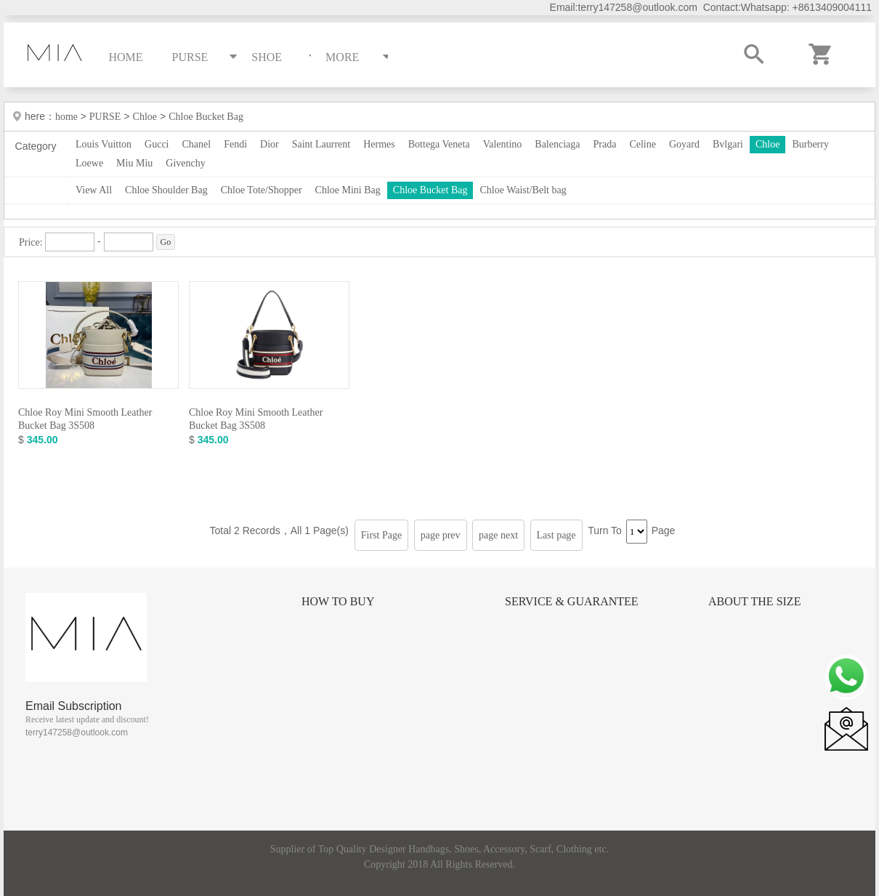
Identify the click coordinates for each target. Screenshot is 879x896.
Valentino (502, 144)
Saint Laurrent (321, 144)
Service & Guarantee (572, 601)
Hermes (379, 144)
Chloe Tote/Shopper (261, 190)
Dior (269, 144)
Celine (642, 144)
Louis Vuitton (103, 144)
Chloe (145, 116)
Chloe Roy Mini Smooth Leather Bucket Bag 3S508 (85, 419)
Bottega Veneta (439, 144)
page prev (441, 535)
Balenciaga (557, 144)
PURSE (105, 116)
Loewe (89, 163)
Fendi (235, 144)
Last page (556, 535)
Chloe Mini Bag (348, 190)
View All (94, 190)
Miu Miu (134, 163)
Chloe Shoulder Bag (166, 190)
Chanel (196, 144)
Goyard (684, 144)
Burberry (810, 144)
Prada (605, 144)
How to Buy (337, 601)
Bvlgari (728, 144)
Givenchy (185, 163)
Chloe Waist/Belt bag (522, 190)
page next (498, 535)
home (68, 116)
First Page (381, 535)
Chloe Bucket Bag (206, 116)
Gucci (157, 144)
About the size (754, 601)
